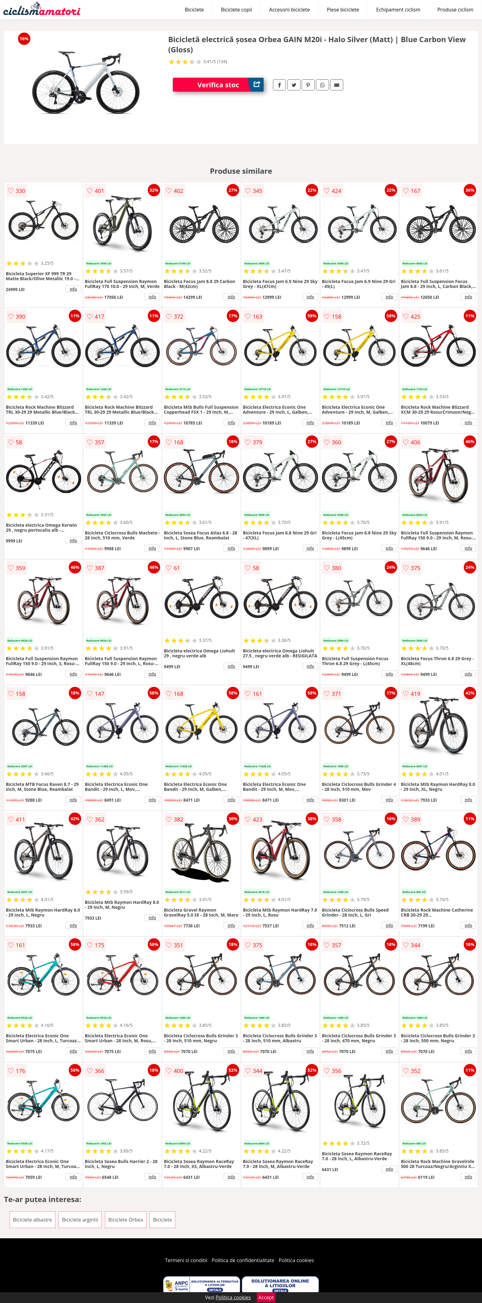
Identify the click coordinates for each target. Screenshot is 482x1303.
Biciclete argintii (80, 1219)
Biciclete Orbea (125, 1219)
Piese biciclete (343, 9)
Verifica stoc (230, 85)
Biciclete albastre (32, 1219)
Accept (266, 1297)
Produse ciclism (455, 9)
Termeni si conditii (186, 1260)
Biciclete (194, 9)
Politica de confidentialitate (243, 1260)
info (73, 289)
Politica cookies (296, 1260)
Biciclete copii (236, 9)
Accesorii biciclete (289, 9)
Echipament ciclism (398, 9)
